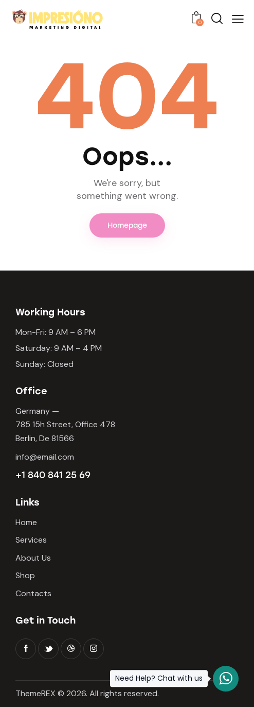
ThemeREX (35, 693)
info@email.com (44, 456)
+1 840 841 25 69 (52, 475)
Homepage (127, 225)
